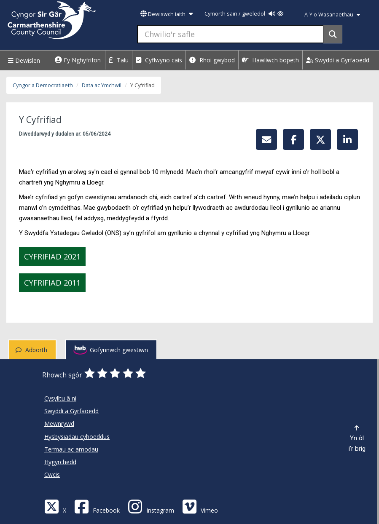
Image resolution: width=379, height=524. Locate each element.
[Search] (332, 34)
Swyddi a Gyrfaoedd (337, 60)
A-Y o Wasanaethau (332, 14)
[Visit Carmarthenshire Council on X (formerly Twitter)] (55, 506)
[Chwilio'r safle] (230, 34)
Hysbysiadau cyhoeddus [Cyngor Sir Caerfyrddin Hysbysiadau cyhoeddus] (77, 437)
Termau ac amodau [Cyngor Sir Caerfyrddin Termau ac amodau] (71, 449)
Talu (119, 60)
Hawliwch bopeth (270, 60)
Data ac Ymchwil (101, 85)
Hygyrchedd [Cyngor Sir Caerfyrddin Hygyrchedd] (60, 462)
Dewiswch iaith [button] (166, 14)
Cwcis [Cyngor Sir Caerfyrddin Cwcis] (52, 475)
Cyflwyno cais (159, 60)
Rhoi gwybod (212, 60)
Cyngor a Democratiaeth (43, 85)
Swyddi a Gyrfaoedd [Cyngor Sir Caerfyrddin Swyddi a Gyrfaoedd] (71, 411)
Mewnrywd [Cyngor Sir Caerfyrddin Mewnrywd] (59, 424)
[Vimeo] (200, 506)
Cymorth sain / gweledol (243, 13)
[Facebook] (97, 506)
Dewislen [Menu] (23, 60)
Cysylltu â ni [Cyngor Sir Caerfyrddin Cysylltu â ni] (60, 398)
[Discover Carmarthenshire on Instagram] (151, 506)
